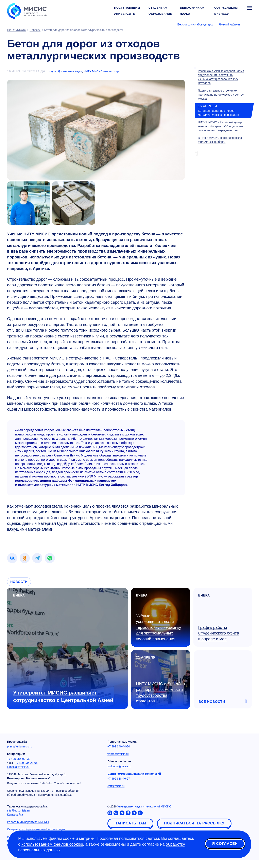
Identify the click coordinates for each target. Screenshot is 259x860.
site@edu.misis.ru (18, 810)
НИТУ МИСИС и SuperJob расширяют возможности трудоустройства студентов (160, 692)
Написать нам (130, 823)
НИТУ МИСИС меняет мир (101, 71)
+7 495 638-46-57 (118, 778)
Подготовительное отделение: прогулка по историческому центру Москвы (221, 94)
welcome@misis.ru (119, 766)
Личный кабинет (229, 24)
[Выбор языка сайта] (249, 24)
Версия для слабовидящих (195, 24)
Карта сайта (15, 814)
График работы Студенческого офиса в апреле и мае (218, 633)
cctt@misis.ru (115, 786)
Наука (52, 71)
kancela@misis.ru (18, 766)
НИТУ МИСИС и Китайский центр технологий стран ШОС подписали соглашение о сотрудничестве (220, 126)
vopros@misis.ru (117, 754)
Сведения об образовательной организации (36, 829)
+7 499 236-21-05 (26, 762)
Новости (19, 582)
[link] (12, 558)
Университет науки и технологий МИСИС (144, 806)
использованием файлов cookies (52, 844)
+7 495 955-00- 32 (18, 758)
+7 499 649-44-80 (118, 746)
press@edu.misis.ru (19, 746)
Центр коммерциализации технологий (134, 773)
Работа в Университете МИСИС (28, 822)
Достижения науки (70, 71)
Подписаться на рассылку (194, 823)
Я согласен (225, 844)
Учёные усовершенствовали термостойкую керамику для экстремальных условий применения (158, 627)
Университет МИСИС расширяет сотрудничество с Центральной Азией (63, 696)
